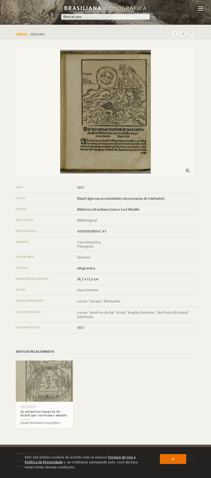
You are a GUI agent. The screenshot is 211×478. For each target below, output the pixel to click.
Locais (82, 301)
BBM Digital (87, 220)
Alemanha (112, 301)
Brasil (121, 312)
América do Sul (102, 312)
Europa (95, 301)
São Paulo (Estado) (172, 312)
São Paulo (85, 317)
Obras (21, 34)
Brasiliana (105, 8)
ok (173, 459)
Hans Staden (87, 290)
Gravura (83, 257)
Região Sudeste (141, 312)
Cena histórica (89, 242)
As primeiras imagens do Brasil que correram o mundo (43, 413)
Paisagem (85, 246)
